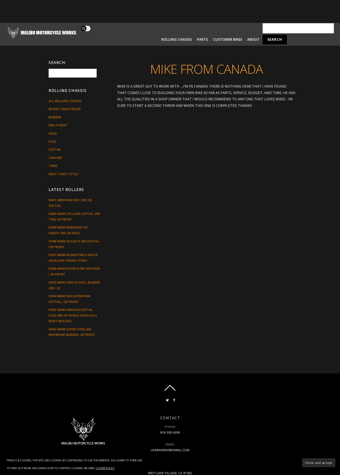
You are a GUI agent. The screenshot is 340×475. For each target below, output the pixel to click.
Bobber (55, 117)
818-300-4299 (170, 432)
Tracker (55, 158)
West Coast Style (63, 174)
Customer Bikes (227, 39)
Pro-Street (58, 125)
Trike (53, 166)
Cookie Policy (105, 468)
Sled (52, 141)
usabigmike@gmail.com (170, 450)
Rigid (53, 133)
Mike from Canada (206, 68)
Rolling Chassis (176, 39)
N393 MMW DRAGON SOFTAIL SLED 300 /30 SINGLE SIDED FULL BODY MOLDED (73, 315)
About (253, 39)
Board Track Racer (65, 109)
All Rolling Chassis (65, 101)
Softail (55, 149)
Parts (202, 39)
